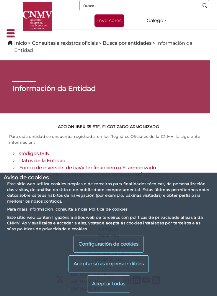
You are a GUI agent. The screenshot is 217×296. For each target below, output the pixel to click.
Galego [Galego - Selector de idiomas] (155, 20)
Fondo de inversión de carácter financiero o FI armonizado (87, 168)
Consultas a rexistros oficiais (65, 43)
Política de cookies (108, 209)
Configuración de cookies (108, 244)
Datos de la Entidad (42, 160)
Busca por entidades (127, 43)
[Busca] (205, 5)
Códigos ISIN (34, 153)
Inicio (20, 43)
